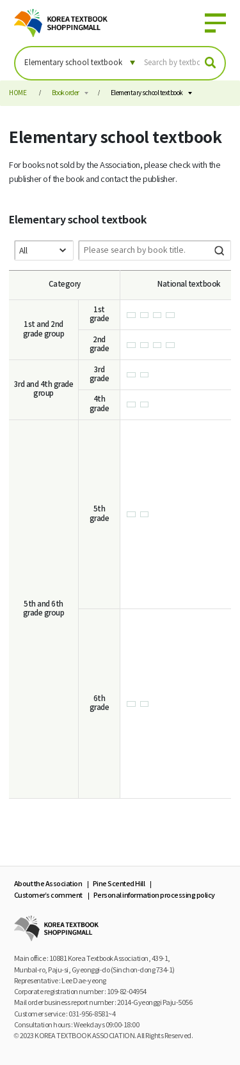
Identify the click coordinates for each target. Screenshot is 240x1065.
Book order (65, 93)
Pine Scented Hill (119, 884)
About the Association (48, 884)
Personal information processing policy (154, 895)
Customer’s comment (48, 895)
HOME (17, 93)
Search (219, 250)
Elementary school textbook (147, 93)
